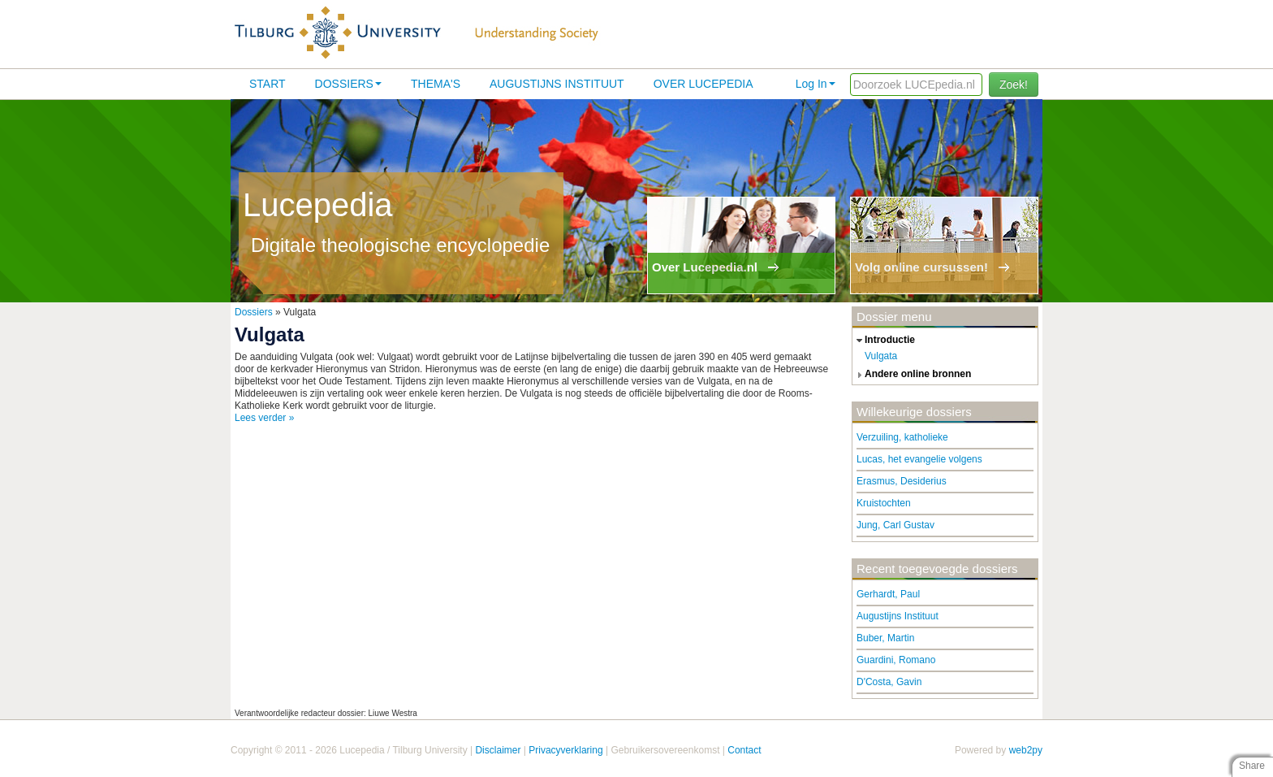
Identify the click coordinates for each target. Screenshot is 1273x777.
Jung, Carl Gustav (895, 525)
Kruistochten (884, 503)
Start (267, 83)
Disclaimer (497, 750)
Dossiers (348, 83)
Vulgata (881, 356)
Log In (815, 83)
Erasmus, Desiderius (902, 481)
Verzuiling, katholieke (902, 437)
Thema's (435, 83)
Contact (744, 750)
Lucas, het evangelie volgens (919, 459)
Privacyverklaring (565, 750)
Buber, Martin (885, 638)
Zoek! (1013, 84)
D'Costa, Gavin (889, 682)
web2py (1025, 750)
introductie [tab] (883, 340)
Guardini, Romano (896, 660)
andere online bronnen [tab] (911, 374)
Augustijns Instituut (557, 83)
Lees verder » (264, 417)
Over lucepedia (703, 83)
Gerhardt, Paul (888, 594)
